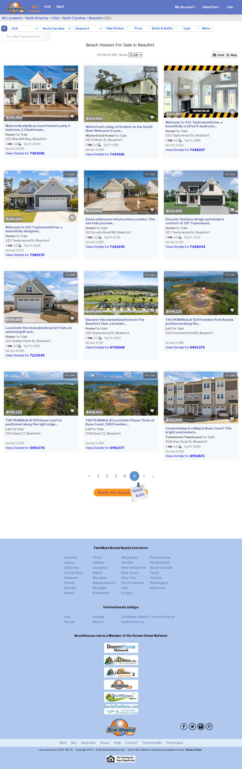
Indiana (98, 562)
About (105, 743)
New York (128, 578)
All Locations (12, 18)
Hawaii (69, 593)
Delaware (71, 578)
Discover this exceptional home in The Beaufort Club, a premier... (115, 322)
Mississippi (129, 557)
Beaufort (95, 18)
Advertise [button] (210, 7)
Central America (162, 617)
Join (230, 7)
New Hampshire (133, 567)
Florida (69, 583)
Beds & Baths (162, 28)
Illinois (97, 557)
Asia (67, 617)
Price (138, 28)
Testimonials (152, 743)
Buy (35, 7)
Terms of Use (193, 749)
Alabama (70, 557)
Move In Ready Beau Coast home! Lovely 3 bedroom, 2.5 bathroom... (37, 128)
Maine (97, 573)
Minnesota (101, 593)
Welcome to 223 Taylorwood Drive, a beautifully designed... (33, 229)
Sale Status (115, 28)
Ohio (124, 588)
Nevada (127, 562)
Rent (60, 7)
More (206, 28)
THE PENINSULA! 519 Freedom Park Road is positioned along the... (199, 322)
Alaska (69, 562)
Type (186, 28)
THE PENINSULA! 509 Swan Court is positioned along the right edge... (33, 422)
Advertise (88, 743)
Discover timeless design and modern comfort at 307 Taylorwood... (194, 221)
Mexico (98, 622)
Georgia (70, 588)
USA (55, 18)
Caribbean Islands (134, 617)
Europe (69, 622)
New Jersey (130, 573)
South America (132, 622)
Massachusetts (104, 583)
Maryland (100, 578)
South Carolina (161, 567)
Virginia (156, 578)
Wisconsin (158, 588)
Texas (154, 573)
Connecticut (73, 573)
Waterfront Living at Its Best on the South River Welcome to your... (119, 129)
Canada (98, 617)
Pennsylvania (160, 557)
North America (37, 18)
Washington (159, 583)
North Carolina (74, 18)
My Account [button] (184, 7)
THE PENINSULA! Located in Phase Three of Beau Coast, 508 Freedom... (120, 422)
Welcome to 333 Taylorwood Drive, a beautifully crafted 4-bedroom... (193, 124)
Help (117, 743)
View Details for (25, 153)
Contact (131, 743)
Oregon (127, 593)
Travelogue (174, 743)
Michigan (100, 588)
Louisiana (100, 567)
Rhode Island (159, 562)
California (71, 567)
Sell (47, 7)
